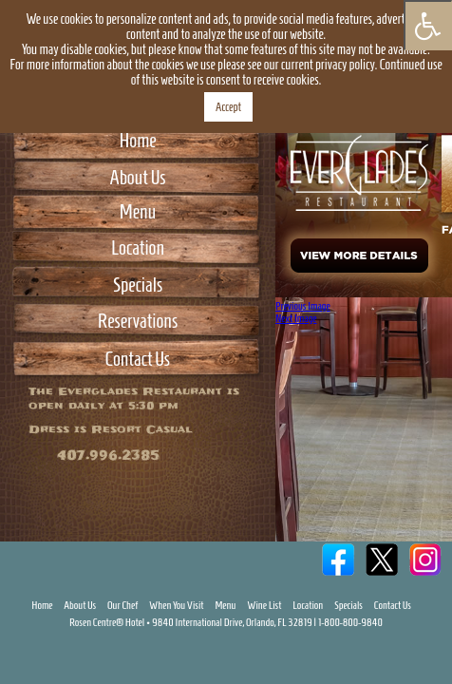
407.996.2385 (108, 455)
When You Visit (176, 647)
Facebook (338, 631)
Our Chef (122, 647)
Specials (137, 284)
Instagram (425, 631)
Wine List (264, 647)
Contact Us (137, 359)
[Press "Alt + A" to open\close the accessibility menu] (428, 25)
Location (137, 247)
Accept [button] (228, 107)
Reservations (138, 321)
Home (137, 140)
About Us (137, 177)
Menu (138, 211)
